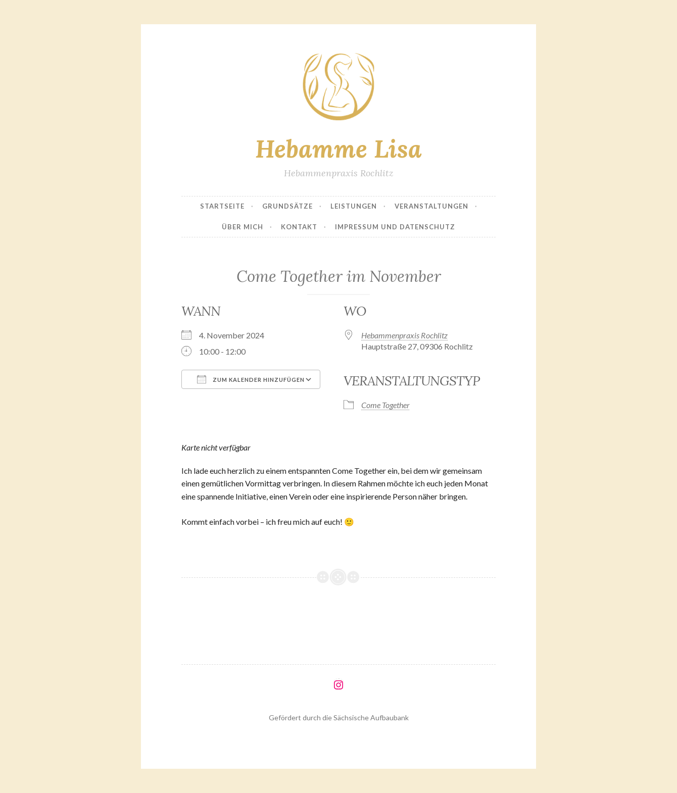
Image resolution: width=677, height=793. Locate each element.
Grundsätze (287, 206)
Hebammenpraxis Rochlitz (404, 335)
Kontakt (299, 227)
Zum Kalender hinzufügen (251, 379)
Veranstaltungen (431, 206)
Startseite (222, 206)
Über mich (242, 227)
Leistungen (353, 206)
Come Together (385, 405)
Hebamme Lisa (338, 148)
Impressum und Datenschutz (395, 227)
